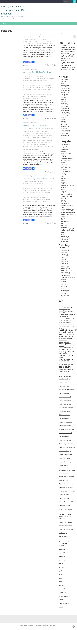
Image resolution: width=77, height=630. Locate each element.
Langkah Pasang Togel (65, 462)
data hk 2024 (64, 294)
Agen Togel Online (66, 153)
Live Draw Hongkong (67, 193)
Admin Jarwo (64, 148)
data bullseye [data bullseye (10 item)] (68, 322)
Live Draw (63, 191)
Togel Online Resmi (64, 498)
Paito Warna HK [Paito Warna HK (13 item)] (63, 340)
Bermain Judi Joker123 (65, 433)
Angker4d (63, 155)
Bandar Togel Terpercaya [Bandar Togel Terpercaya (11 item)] (65, 320)
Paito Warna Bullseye (67, 268)
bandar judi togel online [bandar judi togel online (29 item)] (67, 315)
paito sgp (63, 281)
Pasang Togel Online (65, 404)
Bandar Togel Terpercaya (66, 477)
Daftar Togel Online (64, 411)
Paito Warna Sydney (48, 43)
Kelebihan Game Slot (65, 400)
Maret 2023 (64, 103)
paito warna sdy (38, 43)
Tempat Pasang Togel (67, 229)
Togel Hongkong (65, 238)
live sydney (64, 198)
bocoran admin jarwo (67, 159)
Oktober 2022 (65, 112)
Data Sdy (63, 258)
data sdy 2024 (65, 292)
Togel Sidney (64, 241)
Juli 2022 (63, 117)
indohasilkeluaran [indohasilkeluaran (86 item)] (68, 330)
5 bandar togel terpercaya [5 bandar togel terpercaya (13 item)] (65, 307)
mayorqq (61, 567)
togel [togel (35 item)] (61, 363)
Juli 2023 (63, 96)
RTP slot (63, 220)
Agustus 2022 (64, 116)
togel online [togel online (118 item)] (65, 367)
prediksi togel (26, 96)
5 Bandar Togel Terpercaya (65, 145)
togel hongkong (35, 96)
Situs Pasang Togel (64, 386)
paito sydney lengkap (28, 43)
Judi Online (26, 34)
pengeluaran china (27, 91)
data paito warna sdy (28, 41)
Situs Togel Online (64, 480)
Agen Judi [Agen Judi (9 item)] (68, 309)
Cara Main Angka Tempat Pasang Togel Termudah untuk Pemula (68, 51)
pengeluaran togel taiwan (29, 94)
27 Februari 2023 (34, 39)
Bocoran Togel (63, 536)
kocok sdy (64, 288)
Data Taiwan (33, 80)
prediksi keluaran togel (67, 209)
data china (50, 75)
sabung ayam (65, 222)
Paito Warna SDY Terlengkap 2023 (35, 125)
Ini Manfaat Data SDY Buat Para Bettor (37, 72)
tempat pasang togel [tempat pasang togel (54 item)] (66, 356)
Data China (64, 252)
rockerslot (62, 600)
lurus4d (63, 200)
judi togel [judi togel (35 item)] (62, 334)
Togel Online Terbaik (65, 440)
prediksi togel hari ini (67, 211)
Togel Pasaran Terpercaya (67, 491)
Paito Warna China (27, 87)
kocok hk (63, 285)
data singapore (50, 78)
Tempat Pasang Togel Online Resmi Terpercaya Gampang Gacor (68, 64)
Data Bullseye (65, 250)
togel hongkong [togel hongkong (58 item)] (66, 365)
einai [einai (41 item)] (73, 326)
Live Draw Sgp (65, 267)
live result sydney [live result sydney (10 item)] (62, 338)
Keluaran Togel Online (65, 526)
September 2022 (65, 114)
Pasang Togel (34, 34)
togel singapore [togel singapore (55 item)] (66, 369)
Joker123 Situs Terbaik (65, 426)
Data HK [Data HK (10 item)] (71, 324)
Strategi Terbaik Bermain (66, 429)
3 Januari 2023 (33, 181)
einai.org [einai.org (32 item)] (62, 328)
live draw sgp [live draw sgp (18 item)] (70, 336)
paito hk (63, 283)
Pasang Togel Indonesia (66, 444)
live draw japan (65, 290)
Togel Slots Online (64, 495)
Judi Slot (63, 182)
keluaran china (36, 82)
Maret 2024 (64, 83)
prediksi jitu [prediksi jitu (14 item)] (62, 347)
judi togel (45, 80)
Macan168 (64, 202)
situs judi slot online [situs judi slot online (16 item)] (64, 349)
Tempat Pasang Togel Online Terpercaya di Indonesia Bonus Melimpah (67, 57)
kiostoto (61, 546)
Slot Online (64, 225)
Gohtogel (63, 178)
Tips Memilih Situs (64, 418)
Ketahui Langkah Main (65, 454)
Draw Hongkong (65, 171)
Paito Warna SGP (36, 89)
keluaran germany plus (46, 82)
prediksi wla (64, 216)
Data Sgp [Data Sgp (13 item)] (61, 326)
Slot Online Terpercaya (66, 487)
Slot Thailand (64, 227)
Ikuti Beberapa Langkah (66, 408)
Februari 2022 (65, 126)
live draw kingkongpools (68, 277)
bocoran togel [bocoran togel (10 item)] (62, 322)
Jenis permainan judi (65, 397)
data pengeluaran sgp (28, 78)
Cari (60, 34)
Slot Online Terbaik (64, 505)
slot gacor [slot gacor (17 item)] (62, 351)
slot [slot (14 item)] (71, 349)
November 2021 (65, 132)
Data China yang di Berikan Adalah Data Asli (39, 178)
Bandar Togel (64, 157)
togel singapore (27, 98)
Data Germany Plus (43, 39)
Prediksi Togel (63, 533)
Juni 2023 (63, 98)
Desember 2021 (65, 130)
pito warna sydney (41, 94)
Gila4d (62, 177)
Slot (62, 223)
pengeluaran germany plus (39, 91)
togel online (43, 96)
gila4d (60, 571)
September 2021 (65, 135)
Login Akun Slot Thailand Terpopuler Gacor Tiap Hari (68, 69)
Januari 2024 (64, 87)
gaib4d (61, 564)
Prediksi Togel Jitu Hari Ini (68, 213)
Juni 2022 (63, 119)
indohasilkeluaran (64, 603)
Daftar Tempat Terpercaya (67, 390)
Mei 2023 (63, 99)
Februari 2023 (65, 105)
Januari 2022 (64, 128)
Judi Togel (64, 184)
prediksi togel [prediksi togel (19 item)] (69, 347)
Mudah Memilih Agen (65, 451)
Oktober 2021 (64, 134)
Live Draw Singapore (67, 195)
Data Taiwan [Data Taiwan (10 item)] (67, 326)
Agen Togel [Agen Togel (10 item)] (70, 311)
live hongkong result (66, 196)
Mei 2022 (63, 121)
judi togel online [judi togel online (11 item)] (70, 334)
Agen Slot (63, 151)
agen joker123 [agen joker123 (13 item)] (62, 309)
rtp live (63, 218)
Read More (25, 65)
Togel (62, 234)
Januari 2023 (64, 107)
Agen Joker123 (65, 150)
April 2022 (63, 123)
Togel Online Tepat (64, 458)
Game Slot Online (64, 393)
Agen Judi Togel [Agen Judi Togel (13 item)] (63, 311)
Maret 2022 (64, 125)
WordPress (31, 626)
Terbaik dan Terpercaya (66, 422)
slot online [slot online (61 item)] (63, 353)
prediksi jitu (50, 94)
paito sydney (49, 41)
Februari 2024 (65, 85)
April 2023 (63, 101)
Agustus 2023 (64, 94)
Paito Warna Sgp (65, 276)
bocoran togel (42, 75)
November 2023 (65, 90)
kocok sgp (64, 286)
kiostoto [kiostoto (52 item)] (62, 336)
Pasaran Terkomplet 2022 (66, 502)
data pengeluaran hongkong (66, 165)
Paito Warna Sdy (65, 274)
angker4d (62, 549)
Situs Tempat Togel (64, 379)
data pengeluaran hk (38, 76)
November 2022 (65, 110)
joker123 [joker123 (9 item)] (60, 332)
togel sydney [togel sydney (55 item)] (64, 371)
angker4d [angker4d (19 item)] (62, 313)
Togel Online (42, 34)
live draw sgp (35, 84)
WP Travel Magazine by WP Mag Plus (46, 626)
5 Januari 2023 (33, 128)
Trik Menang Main (64, 465)
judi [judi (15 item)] (64, 332)
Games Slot (64, 175)
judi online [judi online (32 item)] (69, 332)
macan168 (62, 589)
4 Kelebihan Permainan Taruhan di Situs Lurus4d (68, 47)
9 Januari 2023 (33, 75)
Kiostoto (63, 189)
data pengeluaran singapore (66, 168)
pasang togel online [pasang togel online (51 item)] (65, 345)
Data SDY (37, 41)
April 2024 (64, 81)
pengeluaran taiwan (43, 93)
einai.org (39, 80)
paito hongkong (33, 85)
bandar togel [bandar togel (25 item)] (63, 316)
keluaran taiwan (27, 84)
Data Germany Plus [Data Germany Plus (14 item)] (64, 324)
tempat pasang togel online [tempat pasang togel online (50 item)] (66, 360)
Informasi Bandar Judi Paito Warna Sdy (37, 37)
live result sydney (44, 84)
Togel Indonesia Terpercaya (67, 447)
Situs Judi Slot (63, 382)
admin (26, 39)
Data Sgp (42, 78)
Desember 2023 (65, 89)
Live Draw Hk (64, 263)
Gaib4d (63, 173)
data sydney (26, 80)
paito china (25, 85)
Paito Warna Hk (65, 272)
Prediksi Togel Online (67, 214)
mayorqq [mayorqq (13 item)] (69, 338)
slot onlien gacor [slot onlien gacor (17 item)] (70, 351)
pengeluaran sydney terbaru (30, 93)
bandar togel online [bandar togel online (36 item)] (66, 318)
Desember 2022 (65, 108)
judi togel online (27, 82)
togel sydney (35, 98)
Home (4, 23)
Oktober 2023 (65, 92)
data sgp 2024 (65, 295)
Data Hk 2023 (64, 256)
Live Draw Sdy (65, 265)
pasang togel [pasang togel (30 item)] (64, 342)
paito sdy (42, 41)
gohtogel (61, 585)
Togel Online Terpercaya (66, 484)
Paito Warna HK (36, 87)
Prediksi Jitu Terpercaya (66, 529)
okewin (61, 607)
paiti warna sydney (45, 137)
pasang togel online (64, 596)
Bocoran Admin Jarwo (65, 509)
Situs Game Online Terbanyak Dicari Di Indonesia (12, 10)
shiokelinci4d (62, 592)
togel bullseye (65, 236)
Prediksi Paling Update (65, 522)
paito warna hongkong (47, 87)
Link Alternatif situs (64, 415)
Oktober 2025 (65, 80)
